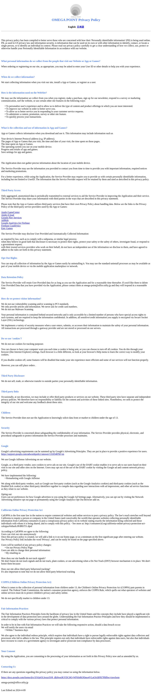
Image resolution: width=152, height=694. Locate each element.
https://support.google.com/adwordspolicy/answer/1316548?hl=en (32, 454)
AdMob (5, 220)
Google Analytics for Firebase (15, 223)
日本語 (80, 27)
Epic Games (7, 228)
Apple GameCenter (10, 212)
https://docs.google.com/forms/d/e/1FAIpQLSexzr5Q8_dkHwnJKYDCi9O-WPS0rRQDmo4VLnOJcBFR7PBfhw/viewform (60, 677)
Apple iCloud (7, 215)
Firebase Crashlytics (10, 225)
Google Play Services (11, 217)
